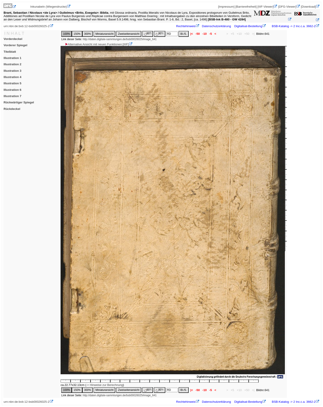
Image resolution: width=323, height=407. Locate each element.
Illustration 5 (12, 83)
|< (192, 33)
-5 (210, 33)
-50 (198, 33)
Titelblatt (10, 51)
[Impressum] (226, 6)
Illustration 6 (12, 89)
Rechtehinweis (186, 26)
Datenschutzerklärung (216, 26)
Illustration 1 (12, 58)
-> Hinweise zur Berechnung (104, 385)
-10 (204, 33)
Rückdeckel (12, 109)
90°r (159, 34)
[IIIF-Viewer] (266, 6)
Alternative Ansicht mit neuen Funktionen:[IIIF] (97, 44)
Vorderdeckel (13, 39)
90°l (147, 34)
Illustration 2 (12, 64)
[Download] (308, 6)
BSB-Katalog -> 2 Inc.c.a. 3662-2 (293, 26)
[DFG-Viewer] (287, 6)
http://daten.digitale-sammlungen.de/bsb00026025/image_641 (120, 39)
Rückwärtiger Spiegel (19, 102)
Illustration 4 (12, 77)
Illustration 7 (12, 96)
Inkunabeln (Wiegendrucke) (48, 6)
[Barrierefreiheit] (246, 6)
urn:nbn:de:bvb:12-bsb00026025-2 (27, 26)
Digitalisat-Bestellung (248, 26)
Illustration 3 (12, 70)
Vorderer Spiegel (15, 45)
